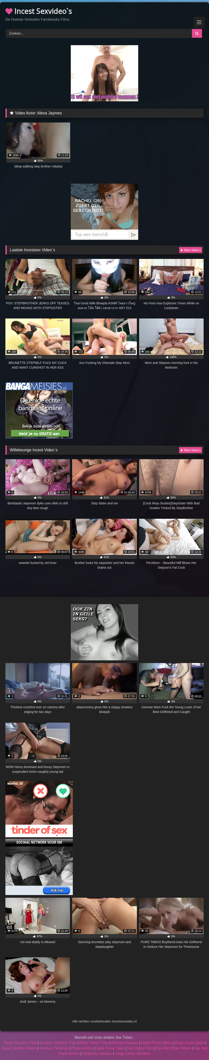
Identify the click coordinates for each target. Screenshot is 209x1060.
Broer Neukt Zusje (189, 1043)
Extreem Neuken (124, 1043)
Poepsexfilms (82, 1048)
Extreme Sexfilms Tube (58, 1043)
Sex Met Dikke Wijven (173, 1048)
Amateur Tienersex (54, 1048)
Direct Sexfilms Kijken (18, 1048)
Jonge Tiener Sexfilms (132, 1054)
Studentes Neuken (97, 1054)
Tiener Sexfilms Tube (20, 1043)
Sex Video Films (140, 1048)
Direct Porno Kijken (156, 1043)
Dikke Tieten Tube (94, 1043)
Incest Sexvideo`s (38, 11)
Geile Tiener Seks (110, 1048)
